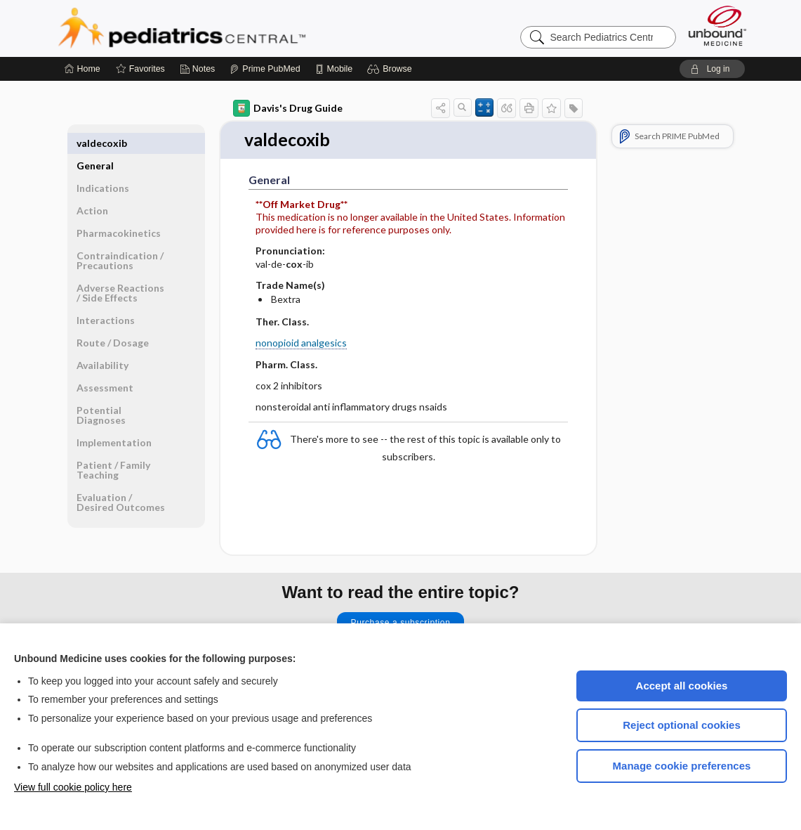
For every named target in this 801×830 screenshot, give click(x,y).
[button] (391, 69)
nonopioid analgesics (301, 343)
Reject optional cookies (682, 725)
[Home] (82, 69)
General (95, 143)
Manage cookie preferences (682, 766)
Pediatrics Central (232, 28)
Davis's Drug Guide (288, 108)
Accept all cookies (682, 686)
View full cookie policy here (73, 787)
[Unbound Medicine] (717, 26)
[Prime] (265, 69)
